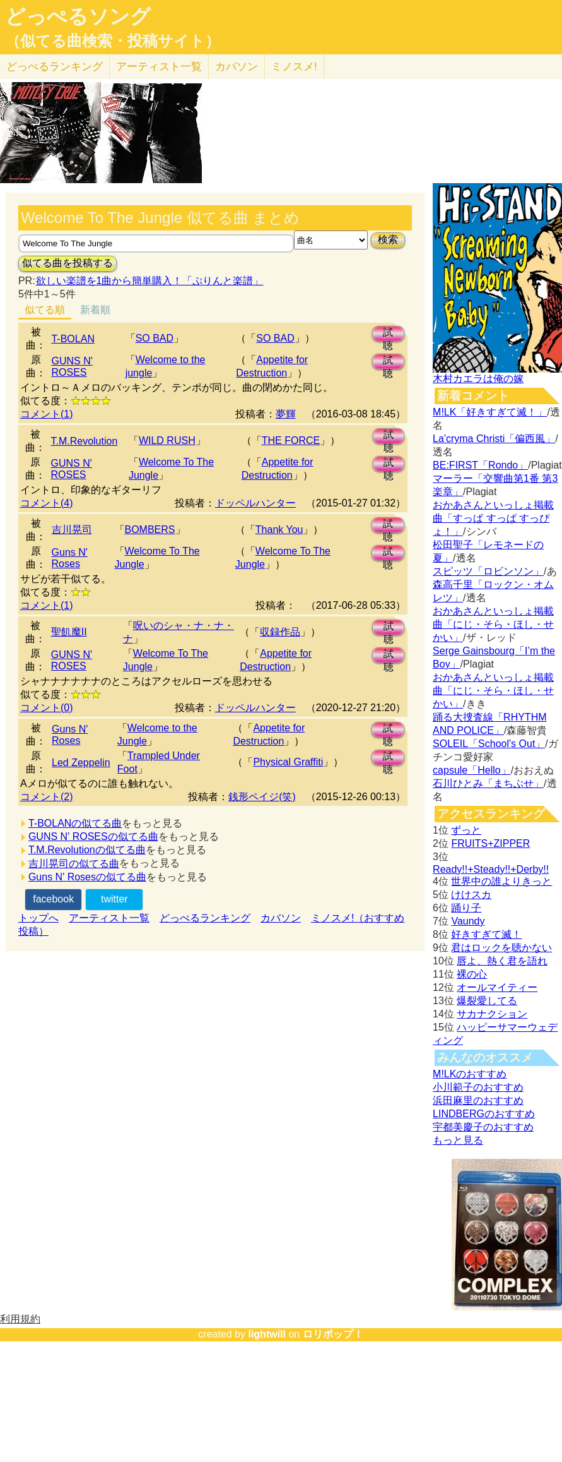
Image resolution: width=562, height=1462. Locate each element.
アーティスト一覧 (109, 918)
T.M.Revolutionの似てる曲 (87, 849)
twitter (114, 899)
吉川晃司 (72, 529)
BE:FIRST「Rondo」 (480, 465)
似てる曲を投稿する (67, 263)
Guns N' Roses (70, 558)
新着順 (95, 309)
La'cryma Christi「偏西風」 (494, 438)
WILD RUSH (167, 440)
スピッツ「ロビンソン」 (488, 571)
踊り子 (466, 907)
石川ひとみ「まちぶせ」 (488, 783)
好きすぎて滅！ (486, 934)
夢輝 (286, 414)
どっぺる (54, 67)
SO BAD (154, 338)
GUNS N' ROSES (71, 367)
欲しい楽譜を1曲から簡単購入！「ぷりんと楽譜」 (149, 280)
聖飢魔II (69, 631)
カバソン (236, 67)
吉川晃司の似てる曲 (73, 863)
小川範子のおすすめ (478, 1087)
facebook (53, 899)
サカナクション (492, 1014)
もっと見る (458, 1140)
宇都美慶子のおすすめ (483, 1127)
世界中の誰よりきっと (501, 881)
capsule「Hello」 (472, 770)
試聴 (388, 334)
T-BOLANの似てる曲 (75, 823)
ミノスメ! (294, 67)
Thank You (279, 529)
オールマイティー (497, 987)
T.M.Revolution (83, 441)
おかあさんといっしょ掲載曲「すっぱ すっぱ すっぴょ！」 (493, 518)
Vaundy (467, 921)
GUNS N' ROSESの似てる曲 (93, 836)
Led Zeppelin (81, 762)
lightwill (267, 1334)
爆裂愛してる (487, 1000)
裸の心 (472, 974)
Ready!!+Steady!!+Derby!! (491, 869)
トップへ (38, 918)
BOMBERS (150, 529)
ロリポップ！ (333, 1334)
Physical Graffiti (288, 762)
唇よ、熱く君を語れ (502, 961)
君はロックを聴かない (501, 947)
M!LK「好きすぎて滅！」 (490, 412)
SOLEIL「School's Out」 (489, 743)
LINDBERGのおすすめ (484, 1113)
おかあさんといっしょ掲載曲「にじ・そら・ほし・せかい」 (493, 624)
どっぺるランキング (205, 918)
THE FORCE (291, 440)
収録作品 (280, 631)
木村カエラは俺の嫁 (478, 378)
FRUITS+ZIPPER (490, 843)
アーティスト (159, 67)
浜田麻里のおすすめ (478, 1100)
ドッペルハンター (255, 503)
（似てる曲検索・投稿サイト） (112, 41)
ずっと (466, 830)
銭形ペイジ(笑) (262, 796)
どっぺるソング (78, 16)
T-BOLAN (72, 338)
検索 (388, 239)
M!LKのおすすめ (469, 1074)
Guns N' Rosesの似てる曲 (87, 877)
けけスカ (471, 894)
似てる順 (45, 309)
